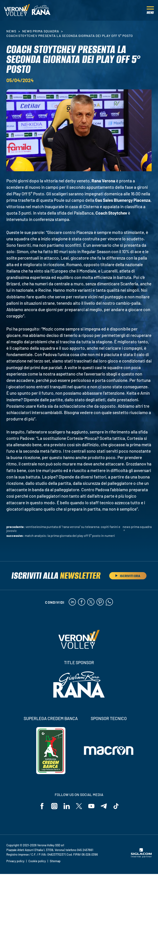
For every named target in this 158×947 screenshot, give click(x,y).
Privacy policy (15, 861)
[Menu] (150, 10)
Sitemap (55, 861)
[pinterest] (100, 602)
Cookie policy (37, 861)
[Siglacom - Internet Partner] (141, 856)
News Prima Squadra (40, 31)
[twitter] (90, 602)
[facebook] (81, 602)
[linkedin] (72, 602)
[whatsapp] (109, 602)
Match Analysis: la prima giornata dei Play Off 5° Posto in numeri (70, 535)
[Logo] (17, 10)
